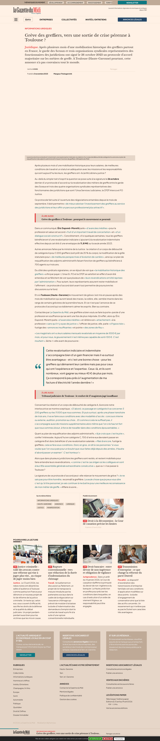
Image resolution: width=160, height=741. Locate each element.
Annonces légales (75, 655)
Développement (56, 3)
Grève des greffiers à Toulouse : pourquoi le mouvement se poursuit (76, 219)
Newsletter (132, 3)
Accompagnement (75, 3)
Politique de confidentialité (71, 695)
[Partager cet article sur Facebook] (124, 69)
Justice (41, 508)
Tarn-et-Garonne (67, 677)
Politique (17, 703)
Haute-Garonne (44, 504)
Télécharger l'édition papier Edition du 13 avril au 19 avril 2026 (119, 701)
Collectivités (69, 19)
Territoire (110, 3)
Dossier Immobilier (21, 715)
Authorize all (95, 739)
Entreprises (46, 19)
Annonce (59, 504)
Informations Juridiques (38, 28)
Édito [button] (28, 20)
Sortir (15, 696)
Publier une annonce (114, 673)
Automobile (18, 700)
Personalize (120, 739)
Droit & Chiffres (19, 711)
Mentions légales (67, 691)
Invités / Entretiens (96, 19)
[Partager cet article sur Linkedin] (129, 69)
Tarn (61, 673)
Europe (16, 692)
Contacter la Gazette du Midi (71, 688)
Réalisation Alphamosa (46, 723)
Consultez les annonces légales (118, 669)
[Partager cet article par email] (133, 69)
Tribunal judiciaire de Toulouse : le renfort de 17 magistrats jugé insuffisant (80, 396)
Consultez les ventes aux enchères (120, 684)
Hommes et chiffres (21, 680)
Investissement (94, 3)
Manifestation (53, 508)
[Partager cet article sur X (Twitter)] (120, 69)
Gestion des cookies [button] (68, 699)
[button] (16, 19)
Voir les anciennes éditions (116, 708)
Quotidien (17, 707)
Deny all (108, 739)
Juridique (70, 504)
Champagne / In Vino (21, 688)
